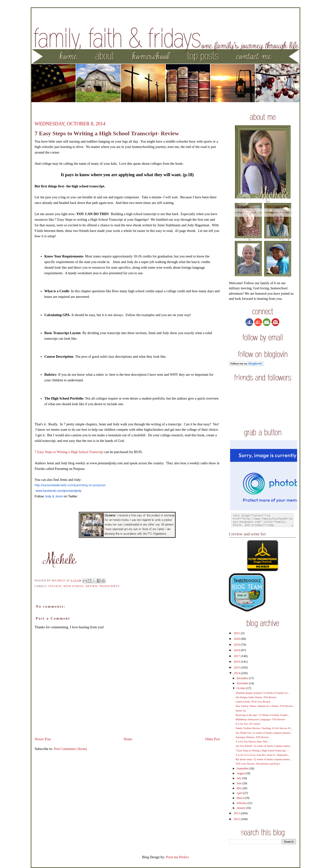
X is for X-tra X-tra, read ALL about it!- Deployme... (262, 755)
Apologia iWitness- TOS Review (252, 737)
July (239, 778)
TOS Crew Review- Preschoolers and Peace (257, 763)
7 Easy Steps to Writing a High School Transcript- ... (262, 750)
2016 (237, 661)
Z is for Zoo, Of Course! (247, 723)
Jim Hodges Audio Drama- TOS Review (255, 697)
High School (74, 586)
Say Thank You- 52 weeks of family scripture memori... (263, 732)
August (241, 773)
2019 (237, 644)
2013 (237, 813)
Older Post (212, 739)
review (91, 586)
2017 (237, 656)
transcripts (109, 586)
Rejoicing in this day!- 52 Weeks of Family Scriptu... (262, 715)
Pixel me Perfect (177, 857)
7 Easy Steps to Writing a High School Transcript (69, 452)
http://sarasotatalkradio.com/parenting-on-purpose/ (70, 485)
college (55, 586)
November (243, 683)
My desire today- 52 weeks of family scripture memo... (263, 759)
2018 (237, 650)
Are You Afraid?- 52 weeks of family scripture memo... (263, 746)
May (240, 788)
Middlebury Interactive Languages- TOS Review (260, 719)
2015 (237, 667)
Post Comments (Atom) (70, 749)
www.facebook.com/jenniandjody (59, 491)
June (240, 783)
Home (128, 739)
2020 (237, 638)
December (243, 678)
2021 (237, 633)
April (240, 793)
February (242, 803)
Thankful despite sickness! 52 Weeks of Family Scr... (262, 693)
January (241, 808)
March (241, 798)
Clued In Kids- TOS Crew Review (252, 701)
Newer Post (43, 739)
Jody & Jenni (54, 496)
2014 (237, 673)
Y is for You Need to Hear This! (251, 741)
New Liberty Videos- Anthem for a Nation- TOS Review (264, 706)
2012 (237, 819)
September (243, 768)
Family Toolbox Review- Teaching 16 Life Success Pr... (263, 728)
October (241, 688)
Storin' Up (240, 710)
